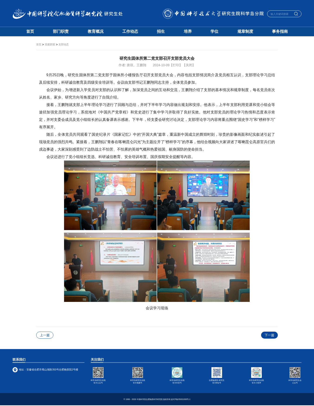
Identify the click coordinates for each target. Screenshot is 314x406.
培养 (188, 32)
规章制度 (245, 32)
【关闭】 (188, 65)
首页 (30, 32)
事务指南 (280, 32)
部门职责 (61, 32)
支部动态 (63, 44)
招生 (161, 32)
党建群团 (50, 44)
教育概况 (96, 32)
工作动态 (130, 32)
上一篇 (45, 335)
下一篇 (269, 335)
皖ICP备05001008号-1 (180, 400)
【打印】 (175, 65)
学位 (214, 32)
